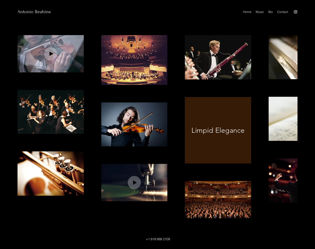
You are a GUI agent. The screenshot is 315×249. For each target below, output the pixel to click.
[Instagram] (295, 12)
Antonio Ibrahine (34, 11)
